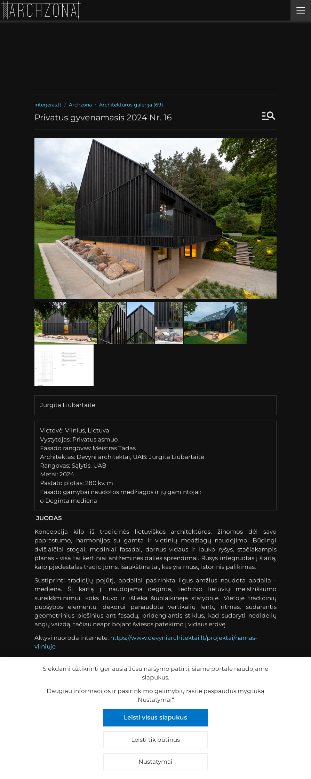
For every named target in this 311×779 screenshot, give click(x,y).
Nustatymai (155, 761)
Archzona (80, 105)
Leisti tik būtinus (155, 739)
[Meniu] (300, 10)
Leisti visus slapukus (155, 717)
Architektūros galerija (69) (131, 105)
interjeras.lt (48, 105)
